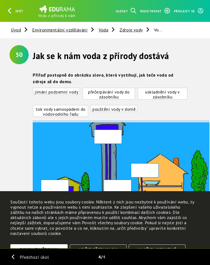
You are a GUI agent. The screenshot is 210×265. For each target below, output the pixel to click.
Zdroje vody (131, 30)
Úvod (16, 30)
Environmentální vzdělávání (60, 30)
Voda (103, 30)
